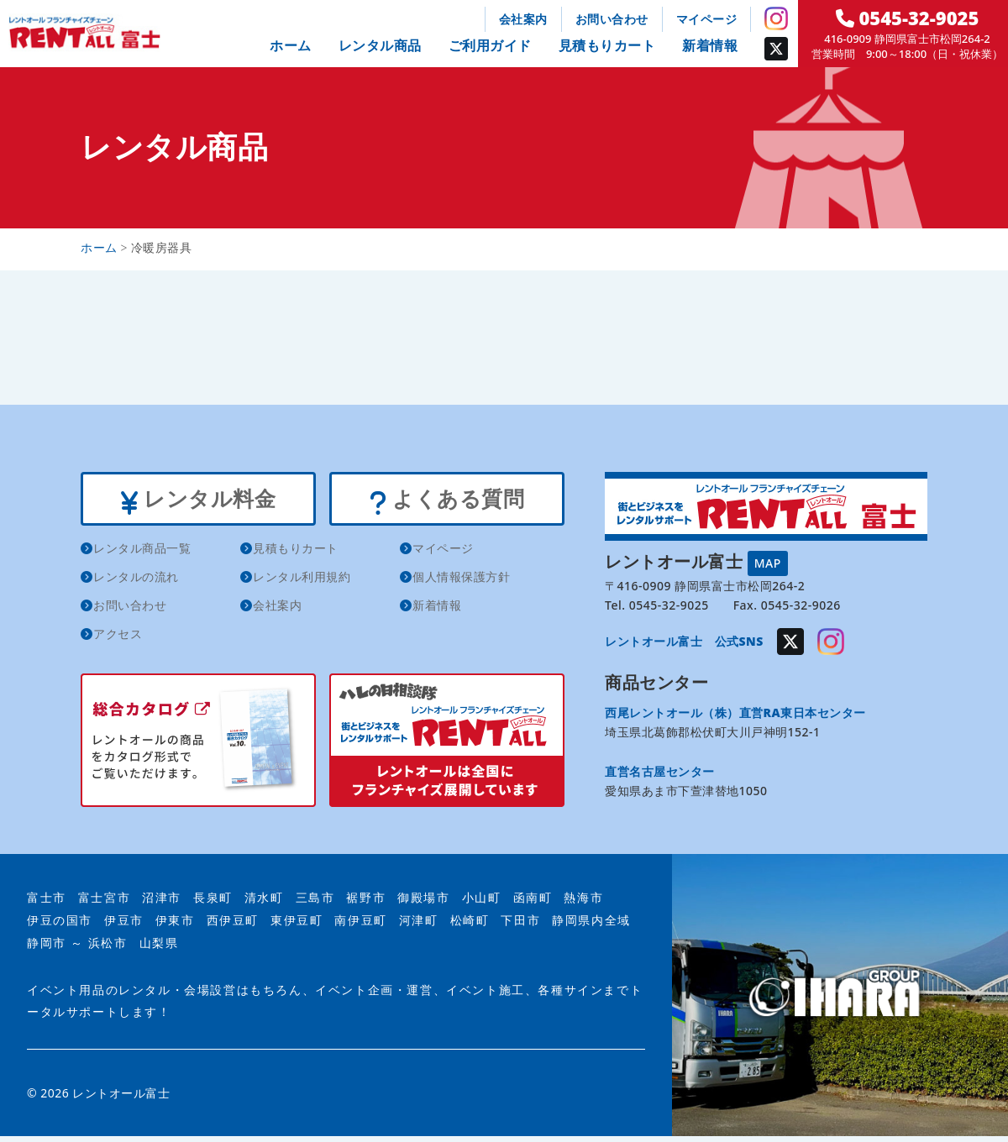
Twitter (776, 48)
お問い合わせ (611, 19)
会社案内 (523, 19)
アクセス (117, 639)
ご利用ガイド (490, 45)
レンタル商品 (380, 45)
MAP (767, 563)
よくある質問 (446, 502)
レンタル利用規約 (301, 582)
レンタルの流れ (136, 582)
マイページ (707, 19)
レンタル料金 (197, 502)
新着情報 (710, 45)
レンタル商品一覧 (142, 554)
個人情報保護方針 (461, 582)
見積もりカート (607, 45)
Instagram (776, 18)
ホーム (291, 45)
